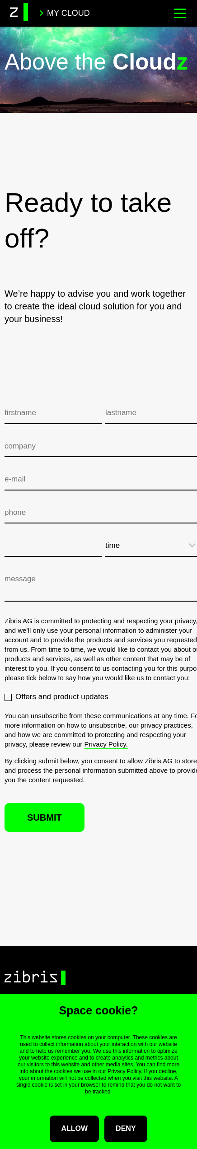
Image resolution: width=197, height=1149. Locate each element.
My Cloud (64, 13)
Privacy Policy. (105, 744)
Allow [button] (74, 1128)
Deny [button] (126, 1128)
